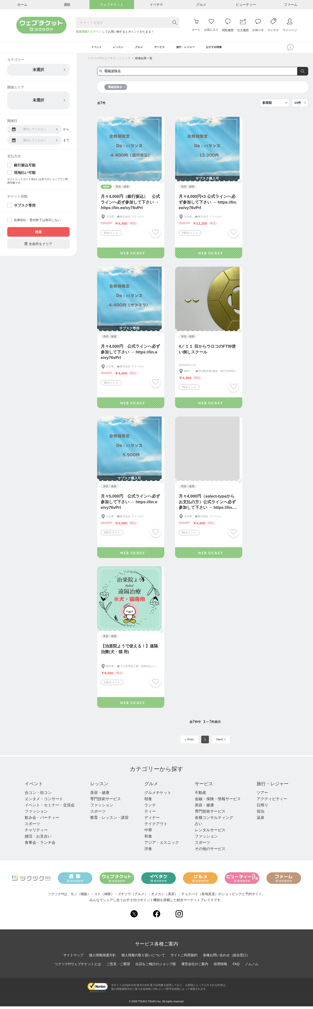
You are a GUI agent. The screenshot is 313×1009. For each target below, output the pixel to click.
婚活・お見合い (38, 839)
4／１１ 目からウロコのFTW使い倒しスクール (207, 351)
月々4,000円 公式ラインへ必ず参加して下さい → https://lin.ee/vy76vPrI (130, 354)
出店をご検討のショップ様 (156, 966)
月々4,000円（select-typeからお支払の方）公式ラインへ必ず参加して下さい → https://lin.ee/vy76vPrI (207, 504)
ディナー (151, 820)
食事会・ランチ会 (40, 845)
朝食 (147, 801)
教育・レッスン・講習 (109, 820)
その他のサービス (209, 851)
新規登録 (82, 31)
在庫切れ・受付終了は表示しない (37, 222)
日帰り (260, 808)
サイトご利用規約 (184, 958)
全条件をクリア (38, 246)
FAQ (236, 966)
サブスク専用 (24, 208)
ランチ (149, 808)
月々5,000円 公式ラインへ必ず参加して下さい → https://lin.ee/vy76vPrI (130, 504)
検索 (38, 234)
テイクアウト (155, 826)
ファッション (36, 814)
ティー (149, 814)
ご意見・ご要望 (118, 966)
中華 (147, 833)
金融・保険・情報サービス (217, 801)
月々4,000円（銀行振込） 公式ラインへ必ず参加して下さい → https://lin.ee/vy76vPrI (130, 205)
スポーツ (32, 826)
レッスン (99, 786)
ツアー (260, 795)
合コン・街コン (38, 795)
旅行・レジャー (272, 786)
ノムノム (251, 966)
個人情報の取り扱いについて (143, 958)
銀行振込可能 (24, 167)
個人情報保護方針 (102, 958)
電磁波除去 (117, 89)
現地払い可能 (24, 175)
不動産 (199, 795)
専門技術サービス (105, 801)
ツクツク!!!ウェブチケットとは (78, 966)
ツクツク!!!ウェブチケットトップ (109, 60)
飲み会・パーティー (42, 820)
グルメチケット (157, 795)
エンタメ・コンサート (44, 801)
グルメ (151, 786)
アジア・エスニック (161, 845)
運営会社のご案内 (194, 966)
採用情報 (220, 966)
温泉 (259, 820)
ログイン (95, 31)
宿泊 (259, 814)
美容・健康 (99, 795)
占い (197, 826)
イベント (34, 786)
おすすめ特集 (228, 48)
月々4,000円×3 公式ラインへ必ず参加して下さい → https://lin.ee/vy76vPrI (208, 205)
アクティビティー (270, 801)
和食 (147, 839)
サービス (203, 786)
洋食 (147, 851)
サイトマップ (73, 958)
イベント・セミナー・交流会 (50, 808)
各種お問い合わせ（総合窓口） (226, 958)
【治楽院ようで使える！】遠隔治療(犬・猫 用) (129, 651)
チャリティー (36, 833)
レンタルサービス (209, 833)
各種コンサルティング (213, 820)
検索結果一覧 (143, 60)
